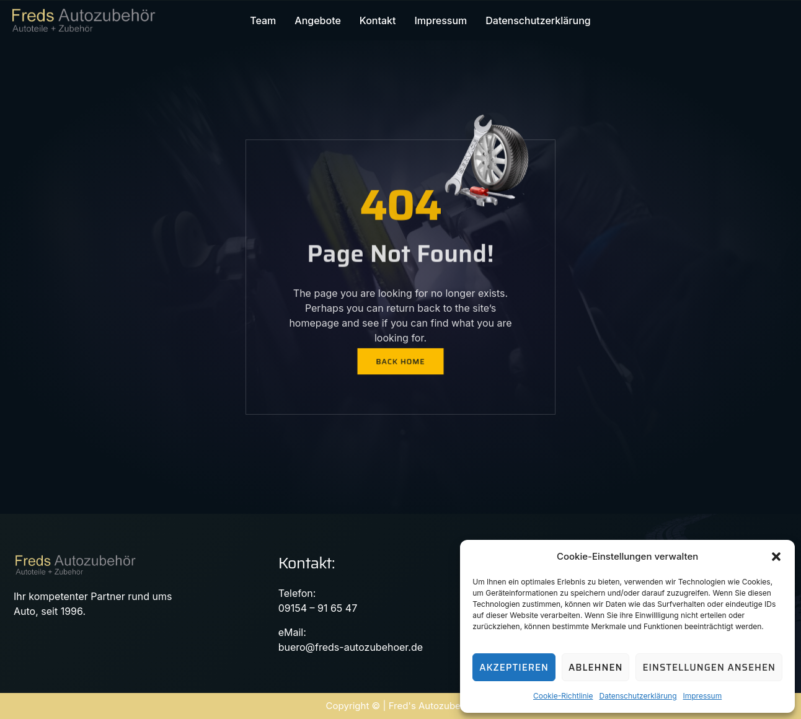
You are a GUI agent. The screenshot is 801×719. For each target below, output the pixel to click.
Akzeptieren (514, 667)
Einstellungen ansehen (709, 667)
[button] (776, 556)
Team (263, 20)
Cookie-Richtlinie (563, 695)
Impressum (702, 695)
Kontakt (378, 20)
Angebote (317, 20)
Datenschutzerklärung (637, 695)
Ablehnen (595, 667)
